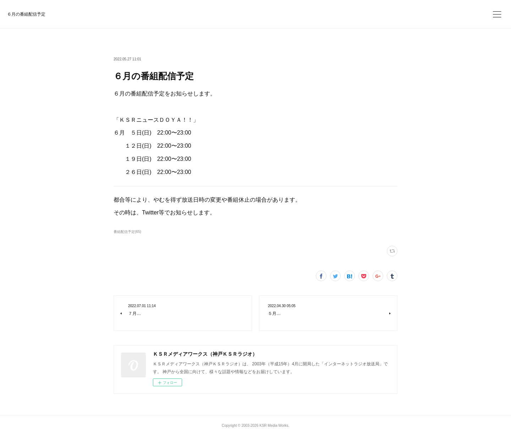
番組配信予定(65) (127, 232)
